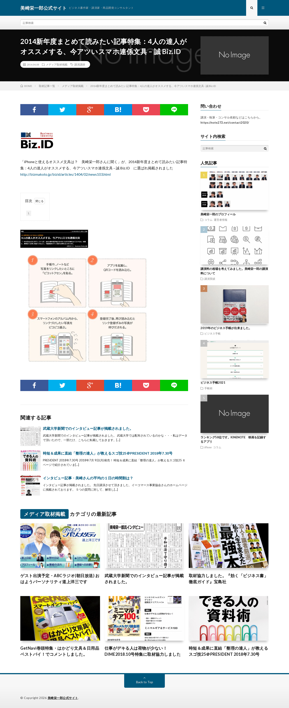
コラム (208, 219)
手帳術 (208, 388)
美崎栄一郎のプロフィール (218, 214)
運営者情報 (220, 219)
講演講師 (79, 64)
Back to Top (144, 682)
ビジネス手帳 (212, 333)
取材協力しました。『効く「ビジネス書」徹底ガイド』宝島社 (228, 578)
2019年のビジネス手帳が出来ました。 (226, 328)
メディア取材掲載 (57, 64)
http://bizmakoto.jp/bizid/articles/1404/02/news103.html (65, 174)
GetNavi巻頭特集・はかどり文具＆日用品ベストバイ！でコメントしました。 (59, 651)
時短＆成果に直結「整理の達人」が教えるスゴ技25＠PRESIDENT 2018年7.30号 (107, 453)
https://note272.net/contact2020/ (224, 122)
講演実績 (209, 278)
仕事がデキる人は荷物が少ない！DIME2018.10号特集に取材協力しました (143, 651)
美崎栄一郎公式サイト (63, 698)
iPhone (208, 447)
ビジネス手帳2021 (212, 382)
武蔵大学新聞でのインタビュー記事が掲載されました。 (88, 428)
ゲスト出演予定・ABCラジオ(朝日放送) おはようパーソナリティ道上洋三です (59, 578)
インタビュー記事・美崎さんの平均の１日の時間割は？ (88, 478)
